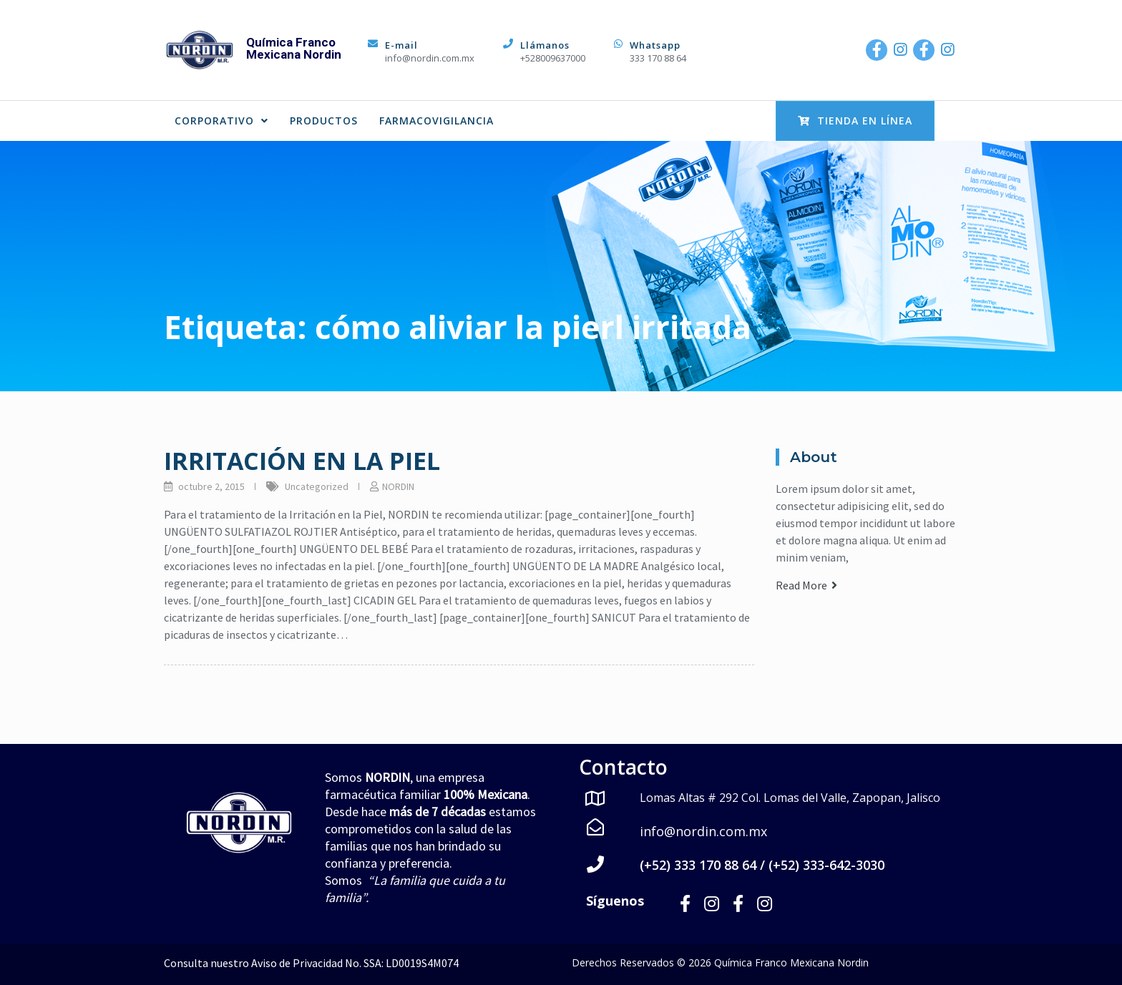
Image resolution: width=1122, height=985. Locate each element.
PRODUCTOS (324, 120)
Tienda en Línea (855, 120)
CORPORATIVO (221, 120)
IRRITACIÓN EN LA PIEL (302, 460)
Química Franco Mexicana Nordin (293, 48)
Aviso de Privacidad (297, 962)
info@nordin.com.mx (429, 58)
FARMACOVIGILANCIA (436, 120)
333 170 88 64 (658, 58)
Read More (806, 585)
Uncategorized (316, 486)
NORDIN (398, 486)
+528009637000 (552, 58)
